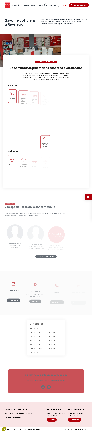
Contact (40, 5)
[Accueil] (7, 5)
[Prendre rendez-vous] (79, 5)
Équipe (20, 5)
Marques (26, 5)
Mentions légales (10, 430)
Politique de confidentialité (32, 430)
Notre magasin (9, 413)
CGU (19, 430)
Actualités (33, 5)
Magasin (14, 5)
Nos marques (20, 413)
